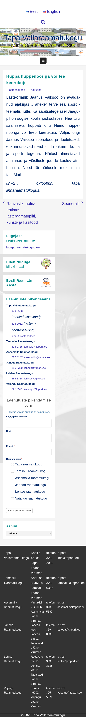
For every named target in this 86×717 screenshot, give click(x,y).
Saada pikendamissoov (19, 510)
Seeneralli (70, 203)
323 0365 (17, 346)
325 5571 (17, 389)
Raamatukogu (14, 459)
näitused (36, 89)
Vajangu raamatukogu (29, 498)
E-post (10, 446)
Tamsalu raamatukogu (29, 471)
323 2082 (17, 323)
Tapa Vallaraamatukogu (43, 38)
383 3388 (17, 378)
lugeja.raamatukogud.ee (23, 247)
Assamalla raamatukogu (30, 478)
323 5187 (17, 357)
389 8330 (17, 367)
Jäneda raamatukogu (28, 485)
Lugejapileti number (16, 416)
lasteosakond (17, 89)
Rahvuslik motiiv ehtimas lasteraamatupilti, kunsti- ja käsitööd (22, 213)
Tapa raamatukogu (26, 464)
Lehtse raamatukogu (28, 491)
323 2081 (17, 310)
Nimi (9, 431)
